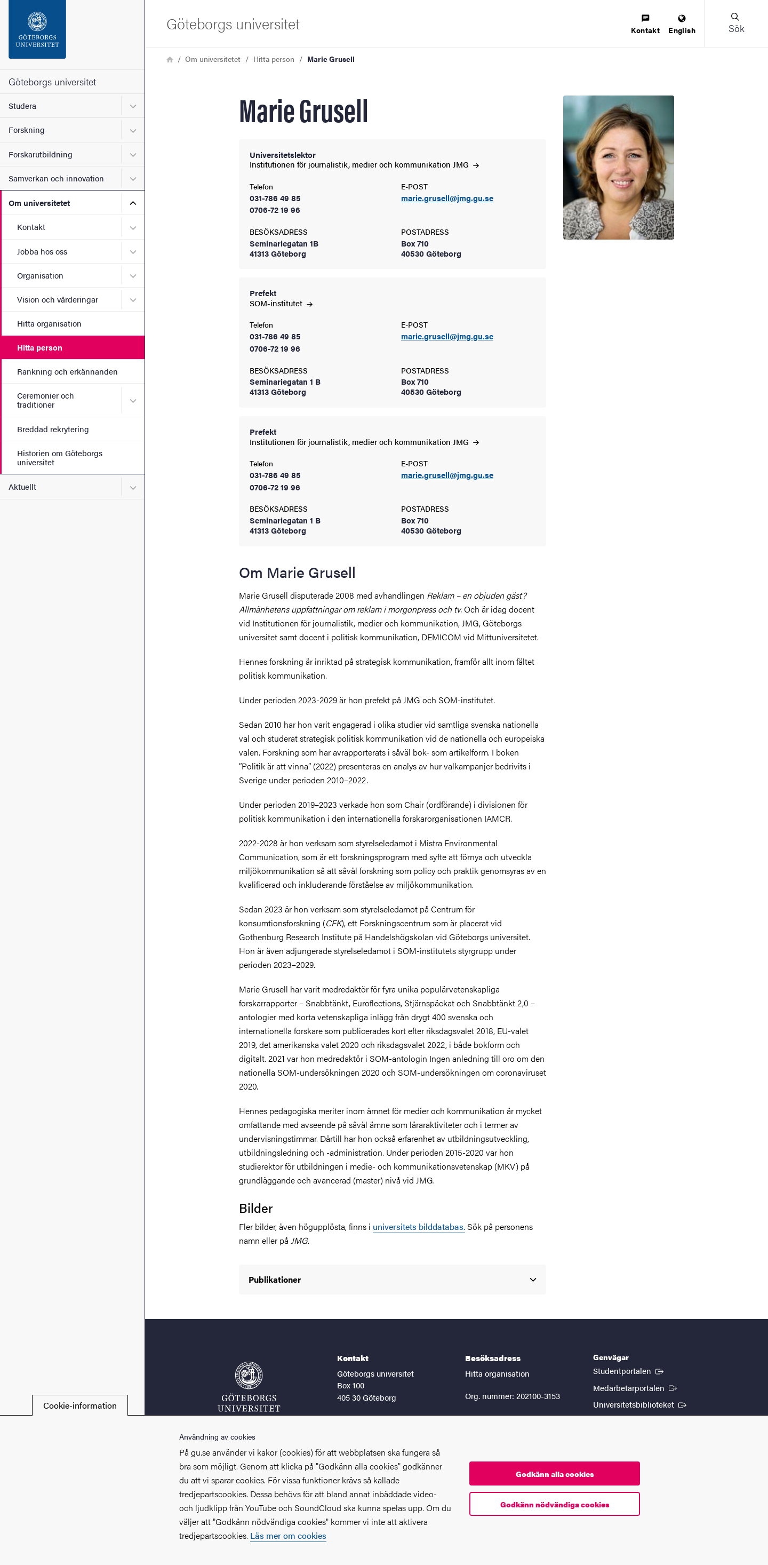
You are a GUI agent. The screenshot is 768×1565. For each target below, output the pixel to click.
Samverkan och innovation (56, 178)
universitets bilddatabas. (419, 1226)
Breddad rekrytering (53, 428)
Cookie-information (80, 1405)
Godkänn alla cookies (555, 1473)
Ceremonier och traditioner (45, 400)
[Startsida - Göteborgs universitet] (72, 34)
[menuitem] (645, 24)
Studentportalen (629, 1370)
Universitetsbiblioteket (641, 1404)
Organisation (40, 275)
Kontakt (31, 226)
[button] (736, 23)
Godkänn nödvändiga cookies (555, 1504)
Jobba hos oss (42, 251)
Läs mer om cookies (288, 1535)
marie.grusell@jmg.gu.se (447, 198)
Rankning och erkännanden (67, 371)
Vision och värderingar (57, 299)
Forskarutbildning (41, 154)
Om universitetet (39, 202)
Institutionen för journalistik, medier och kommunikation (364, 164)
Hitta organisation (49, 323)
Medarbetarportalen (636, 1387)
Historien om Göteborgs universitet (59, 457)
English (681, 24)
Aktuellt (22, 486)
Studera (22, 105)
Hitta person (39, 347)
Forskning (27, 129)
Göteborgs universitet (52, 81)
